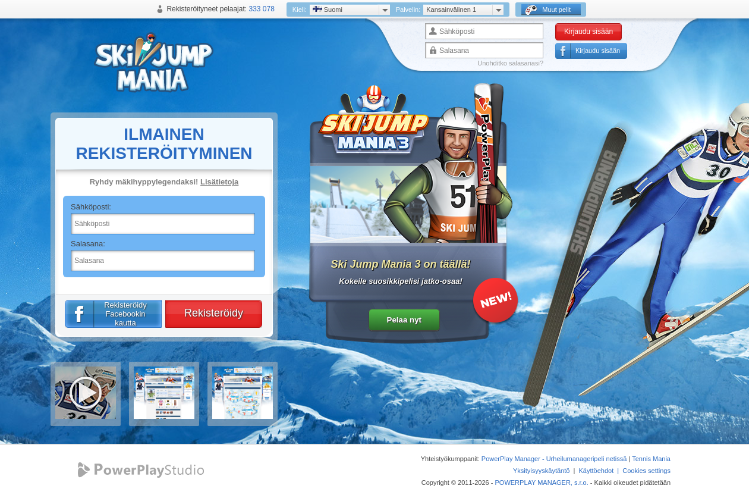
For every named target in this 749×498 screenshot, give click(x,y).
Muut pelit (548, 9)
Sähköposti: (91, 206)
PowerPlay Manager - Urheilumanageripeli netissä (554, 458)
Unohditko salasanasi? (510, 63)
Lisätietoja (219, 181)
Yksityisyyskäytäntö (541, 470)
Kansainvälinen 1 (451, 9)
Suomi (327, 9)
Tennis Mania (651, 458)
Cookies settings (646, 470)
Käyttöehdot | (600, 470)
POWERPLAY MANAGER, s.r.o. (541, 482)
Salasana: (88, 243)
